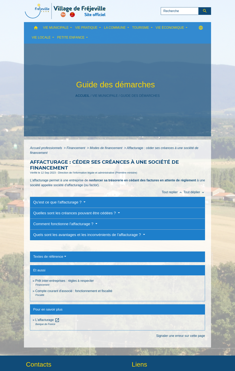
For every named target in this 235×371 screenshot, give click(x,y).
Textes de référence (48, 257)
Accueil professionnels (46, 148)
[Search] (180, 11)
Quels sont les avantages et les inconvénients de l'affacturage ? (87, 235)
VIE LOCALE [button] (42, 37)
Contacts (38, 364)
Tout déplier (194, 192)
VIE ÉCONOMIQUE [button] (170, 27)
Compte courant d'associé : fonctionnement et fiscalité (73, 291)
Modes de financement (106, 148)
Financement (76, 148)
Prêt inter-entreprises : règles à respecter (64, 280)
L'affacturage (47, 320)
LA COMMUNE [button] (115, 27)
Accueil (82, 95)
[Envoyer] (205, 11)
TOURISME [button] (141, 27)
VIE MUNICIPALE (105, 95)
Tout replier (172, 192)
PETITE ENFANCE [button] (71, 37)
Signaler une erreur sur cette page (180, 335)
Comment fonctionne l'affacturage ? (63, 224)
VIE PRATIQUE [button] (86, 27)
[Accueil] (65, 11)
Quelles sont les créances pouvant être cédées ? (75, 213)
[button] (35, 29)
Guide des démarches (140, 95)
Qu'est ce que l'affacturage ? (58, 202)
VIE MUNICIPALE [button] (56, 27)
